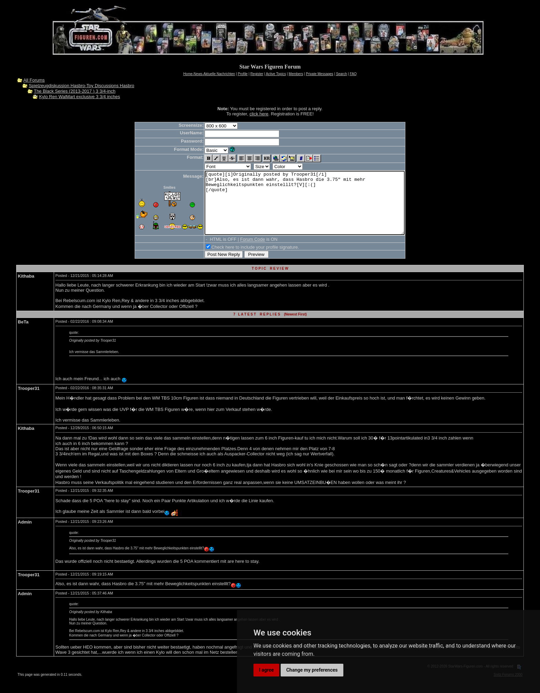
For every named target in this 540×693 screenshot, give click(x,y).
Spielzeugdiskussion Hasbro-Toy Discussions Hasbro (81, 85)
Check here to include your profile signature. (243, 259)
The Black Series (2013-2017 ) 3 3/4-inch (74, 91)
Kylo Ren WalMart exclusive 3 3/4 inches (79, 96)
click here (258, 113)
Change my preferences (312, 670)
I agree (266, 670)
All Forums (34, 80)
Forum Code (240, 251)
